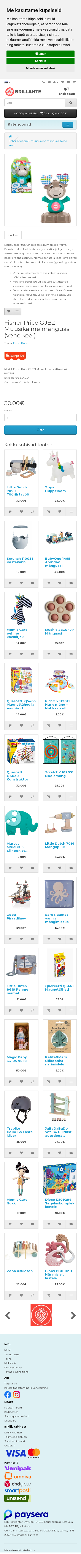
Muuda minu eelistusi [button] (40, 68)
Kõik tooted (11, 1411)
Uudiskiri (9, 1445)
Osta (40, 430)
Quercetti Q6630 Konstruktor (17, 775)
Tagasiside (10, 1383)
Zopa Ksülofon (20, 1271)
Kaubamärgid (13, 1407)
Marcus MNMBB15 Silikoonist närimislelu (16, 848)
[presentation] (7, 1315)
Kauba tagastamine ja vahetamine (26, 1387)
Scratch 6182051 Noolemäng (59, 774)
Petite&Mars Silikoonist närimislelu (56, 1060)
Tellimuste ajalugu (15, 1436)
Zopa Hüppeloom (55, 489)
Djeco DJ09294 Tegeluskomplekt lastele (60, 1203)
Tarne (7, 1358)
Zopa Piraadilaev (16, 916)
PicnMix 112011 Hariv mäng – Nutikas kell (57, 704)
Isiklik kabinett (13, 1432)
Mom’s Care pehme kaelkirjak (17, 633)
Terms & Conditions (16, 1371)
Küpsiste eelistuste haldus (19, 1550)
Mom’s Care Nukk (17, 1201)
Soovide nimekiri (14, 1441)
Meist (7, 1350)
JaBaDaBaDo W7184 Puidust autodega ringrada (58, 1133)
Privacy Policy (13, 1367)
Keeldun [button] (40, 61)
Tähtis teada (11, 1354)
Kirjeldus (13, 235)
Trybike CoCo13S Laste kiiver (20, 1132)
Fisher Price (20, 343)
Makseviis (10, 1363)
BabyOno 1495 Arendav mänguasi (57, 562)
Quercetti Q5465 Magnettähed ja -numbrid (21, 704)
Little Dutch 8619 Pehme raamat (17, 989)
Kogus (8, 410)
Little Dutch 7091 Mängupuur (59, 845)
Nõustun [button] (40, 54)
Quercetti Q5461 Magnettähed (59, 988)
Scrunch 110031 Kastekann (20, 560)
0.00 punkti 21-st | (40, 113)
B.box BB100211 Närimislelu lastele (58, 1274)
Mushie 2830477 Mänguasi (59, 631)
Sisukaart (10, 1420)
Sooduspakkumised (16, 1416)
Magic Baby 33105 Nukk (17, 1059)
